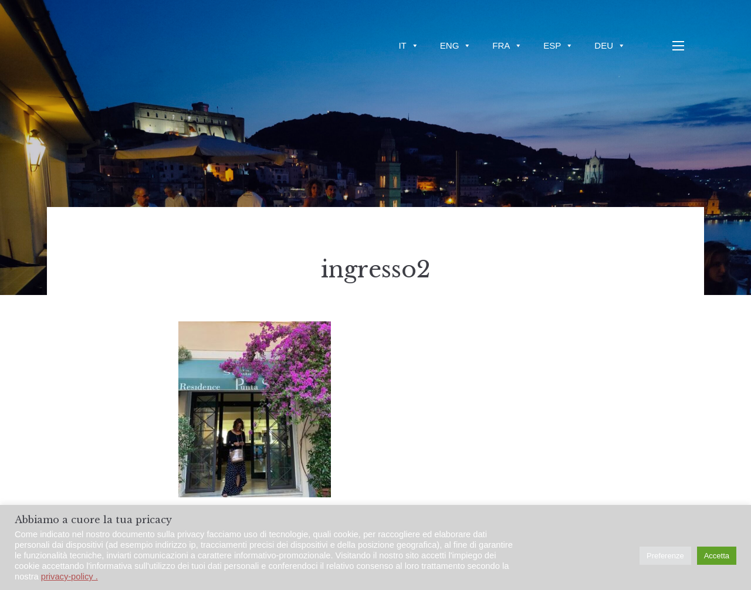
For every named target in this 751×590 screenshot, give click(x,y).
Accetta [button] (716, 555)
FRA (507, 45)
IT (408, 45)
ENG (456, 45)
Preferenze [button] (665, 555)
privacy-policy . (69, 576)
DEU (609, 45)
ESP (558, 45)
